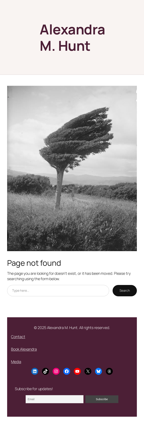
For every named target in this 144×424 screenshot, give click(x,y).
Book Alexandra (24, 349)
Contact (18, 336)
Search (125, 290)
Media (16, 361)
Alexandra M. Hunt (72, 37)
